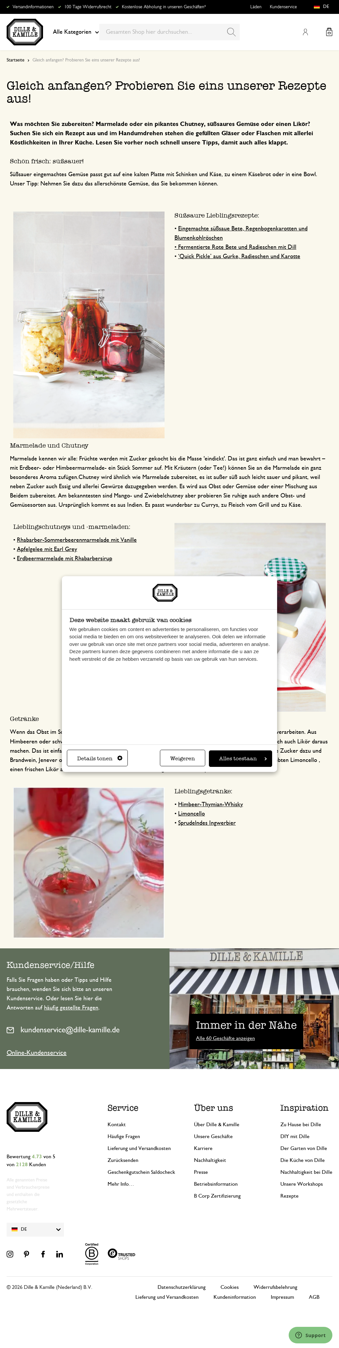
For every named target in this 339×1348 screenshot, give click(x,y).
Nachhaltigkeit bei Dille (306, 1172)
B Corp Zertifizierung (217, 1196)
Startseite (15, 60)
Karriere (203, 1148)
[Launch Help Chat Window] (310, 1335)
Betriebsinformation (216, 1184)
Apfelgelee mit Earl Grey (47, 549)
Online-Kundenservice (37, 1053)
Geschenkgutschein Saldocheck (141, 1172)
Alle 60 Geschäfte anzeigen (225, 1038)
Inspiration (304, 1108)
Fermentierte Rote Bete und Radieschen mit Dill (237, 247)
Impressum (282, 1297)
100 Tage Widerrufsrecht (87, 7)
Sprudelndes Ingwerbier (207, 823)
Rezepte (289, 1196)
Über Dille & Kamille (216, 1124)
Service (123, 1108)
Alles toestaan (243, 758)
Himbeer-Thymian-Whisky (210, 805)
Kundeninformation (235, 1297)
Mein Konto (305, 32)
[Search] (231, 32)
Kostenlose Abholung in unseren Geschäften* (164, 7)
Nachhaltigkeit (210, 1160)
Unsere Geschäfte (213, 1136)
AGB (314, 1297)
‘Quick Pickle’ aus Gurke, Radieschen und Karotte (239, 256)
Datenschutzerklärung (182, 1287)
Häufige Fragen (124, 1136)
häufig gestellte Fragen (71, 1008)
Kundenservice (283, 7)
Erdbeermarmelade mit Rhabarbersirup (64, 559)
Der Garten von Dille (303, 1148)
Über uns (213, 1108)
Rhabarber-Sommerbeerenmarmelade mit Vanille (77, 540)
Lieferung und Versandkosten (139, 1148)
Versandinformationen (33, 7)
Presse (201, 1172)
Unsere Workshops (301, 1184)
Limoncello (191, 814)
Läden (256, 7)
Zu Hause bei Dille (300, 1124)
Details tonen (99, 758)
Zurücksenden (123, 1160)
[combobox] (169, 32)
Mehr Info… (121, 1184)
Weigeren (182, 758)
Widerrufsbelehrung (275, 1287)
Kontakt (117, 1124)
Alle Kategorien (76, 32)
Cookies (229, 1287)
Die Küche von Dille (302, 1160)
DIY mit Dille (295, 1136)
